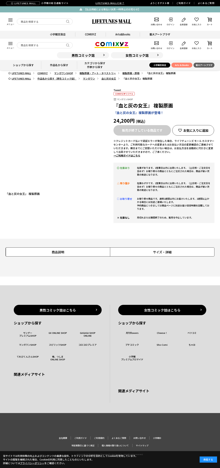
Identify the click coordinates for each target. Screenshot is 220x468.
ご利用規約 (99, 437)
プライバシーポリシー (32, 463)
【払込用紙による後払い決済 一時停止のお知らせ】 (112, 9)
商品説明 (58, 252)
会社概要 (63, 437)
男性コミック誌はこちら (58, 310)
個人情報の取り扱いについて (115, 445)
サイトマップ (142, 445)
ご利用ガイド (183, 3)
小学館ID (157, 437)
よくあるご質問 (206, 3)
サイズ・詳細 (162, 252)
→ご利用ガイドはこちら (126, 155)
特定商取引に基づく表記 (83, 445)
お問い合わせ (139, 437)
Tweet (117, 90)
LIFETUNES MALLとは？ (110, 3)
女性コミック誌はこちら (162, 310)
